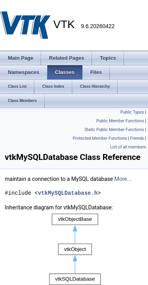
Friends (137, 138)
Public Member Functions (120, 121)
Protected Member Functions (100, 138)
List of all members (128, 147)
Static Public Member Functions (114, 129)
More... (122, 179)
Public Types (132, 112)
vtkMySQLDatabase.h (67, 193)
